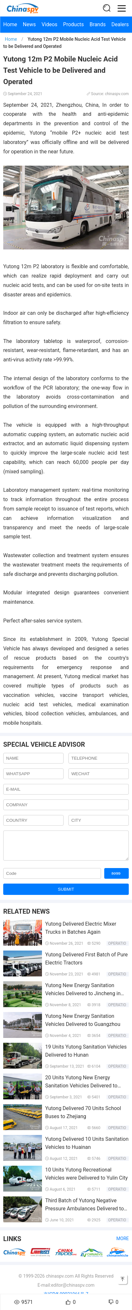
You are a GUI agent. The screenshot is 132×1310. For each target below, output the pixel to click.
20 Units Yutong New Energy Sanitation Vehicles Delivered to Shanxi (81, 1090)
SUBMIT (66, 894)
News (29, 24)
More (123, 1243)
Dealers (120, 24)
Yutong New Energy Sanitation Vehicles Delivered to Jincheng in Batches (83, 998)
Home (10, 24)
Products (73, 24)
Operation (118, 948)
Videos (49, 24)
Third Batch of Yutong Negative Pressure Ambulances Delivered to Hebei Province (84, 1213)
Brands (98, 24)
